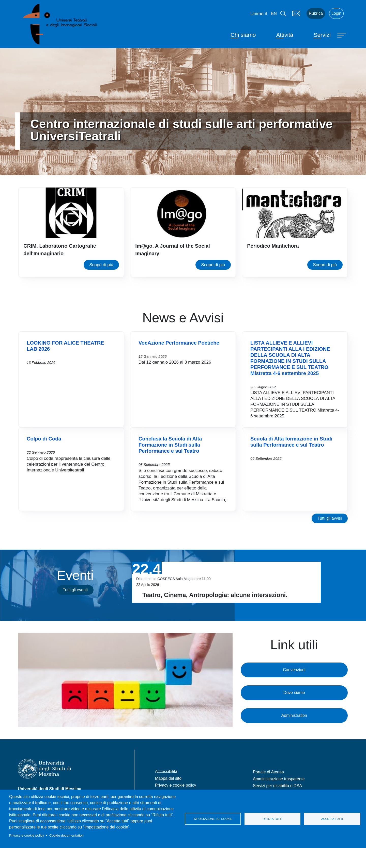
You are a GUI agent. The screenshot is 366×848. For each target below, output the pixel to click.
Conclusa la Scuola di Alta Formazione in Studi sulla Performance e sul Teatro (170, 445)
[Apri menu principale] (342, 34)
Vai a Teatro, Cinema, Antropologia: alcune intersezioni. (226, 582)
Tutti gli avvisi (329, 518)
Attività (284, 35)
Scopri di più (101, 264)
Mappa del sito (168, 778)
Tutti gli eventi (75, 590)
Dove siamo (294, 692)
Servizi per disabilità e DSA (277, 786)
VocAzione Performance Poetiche (179, 343)
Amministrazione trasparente (279, 779)
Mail (296, 13)
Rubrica (316, 13)
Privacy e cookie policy (26, 835)
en (274, 13)
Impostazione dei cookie (212, 818)
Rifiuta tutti (272, 818)
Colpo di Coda (44, 439)
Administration (294, 715)
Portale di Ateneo (268, 772)
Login (336, 13)
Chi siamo (243, 35)
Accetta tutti (332, 818)
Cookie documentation (66, 835)
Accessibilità (166, 771)
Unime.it (258, 13)
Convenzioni (294, 670)
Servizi (322, 35)
